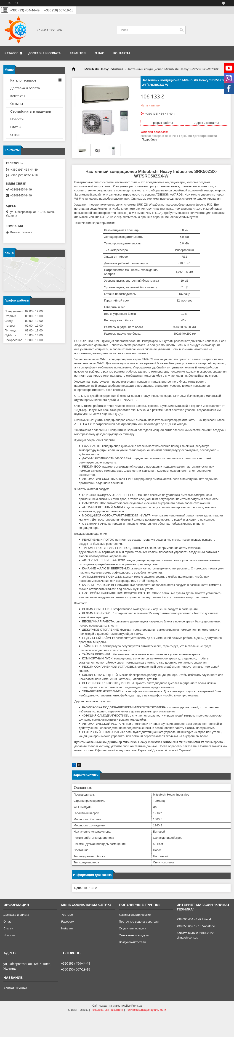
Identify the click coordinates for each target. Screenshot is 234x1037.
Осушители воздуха (132, 928)
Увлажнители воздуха (134, 935)
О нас (99, 53)
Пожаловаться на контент (106, 1009)
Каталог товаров (23, 80)
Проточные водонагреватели (139, 921)
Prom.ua (136, 1005)
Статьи (15, 127)
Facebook (67, 921)
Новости (17, 119)
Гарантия (78, 53)
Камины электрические (135, 914)
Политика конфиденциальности (145, 1009)
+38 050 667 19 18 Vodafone (196, 926)
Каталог (11, 53)
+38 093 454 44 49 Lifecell (194, 919)
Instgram (67, 928)
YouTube (67, 914)
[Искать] (182, 30)
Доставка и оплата (44, 53)
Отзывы (16, 104)
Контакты (121, 53)
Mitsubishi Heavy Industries (104, 69)
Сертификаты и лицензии (30, 111)
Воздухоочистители (132, 942)
